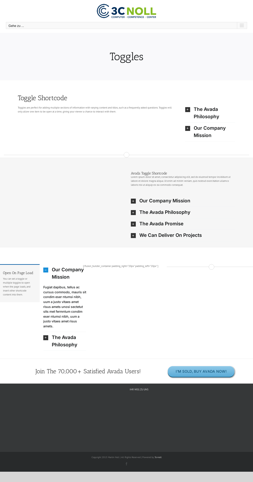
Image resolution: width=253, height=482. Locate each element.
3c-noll (158, 457)
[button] (210, 113)
